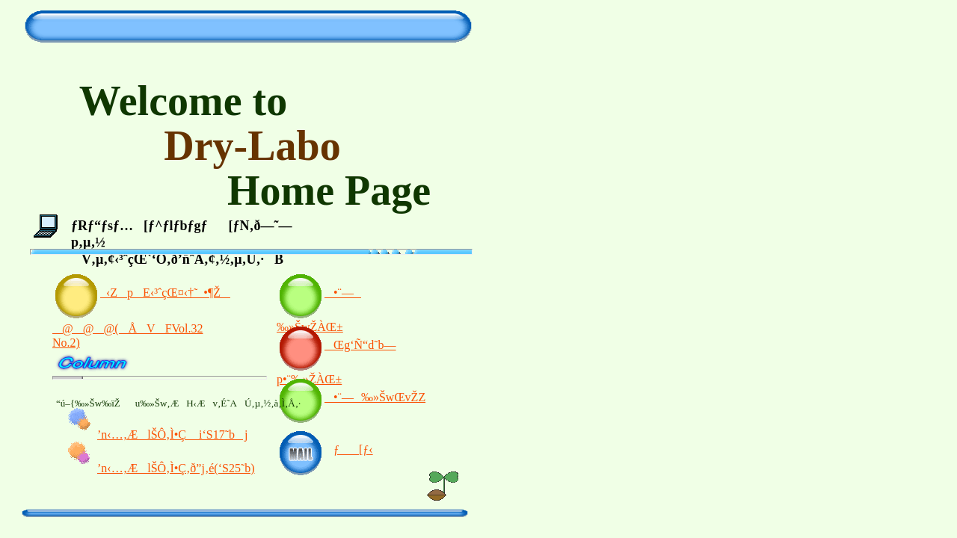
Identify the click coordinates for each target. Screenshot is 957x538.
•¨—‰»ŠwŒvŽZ (351, 397)
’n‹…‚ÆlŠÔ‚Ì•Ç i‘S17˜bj (172, 434)
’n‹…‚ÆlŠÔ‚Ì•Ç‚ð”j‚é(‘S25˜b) (176, 468)
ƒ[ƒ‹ (353, 449)
